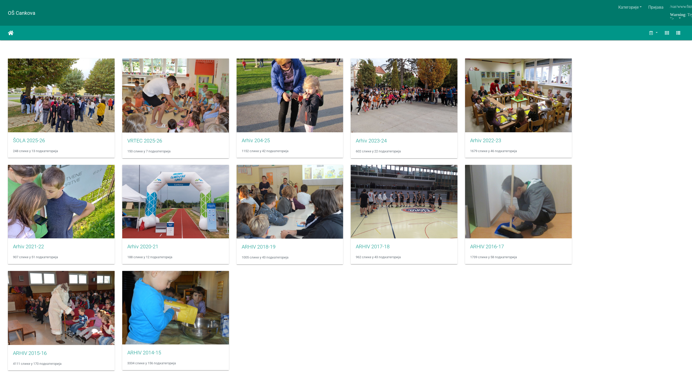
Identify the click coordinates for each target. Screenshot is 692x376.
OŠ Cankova (21, 13)
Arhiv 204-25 (260, 142)
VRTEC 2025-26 (147, 142)
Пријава (656, 7)
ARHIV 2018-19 (263, 250)
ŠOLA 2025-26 (29, 142)
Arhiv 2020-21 (145, 250)
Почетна (11, 33)
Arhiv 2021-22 (28, 250)
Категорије (628, 7)
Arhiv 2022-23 (494, 142)
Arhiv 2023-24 (378, 142)
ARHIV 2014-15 (146, 357)
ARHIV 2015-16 (30, 358)
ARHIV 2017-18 (379, 250)
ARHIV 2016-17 (496, 250)
